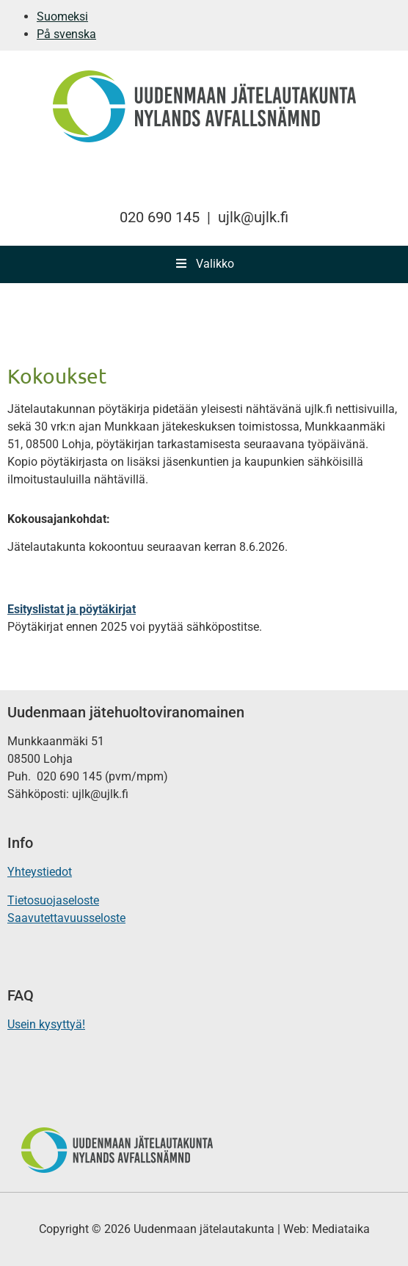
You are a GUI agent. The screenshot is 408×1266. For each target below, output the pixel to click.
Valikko (204, 264)
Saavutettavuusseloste (66, 918)
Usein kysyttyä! (46, 1024)
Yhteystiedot (39, 872)
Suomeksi (62, 16)
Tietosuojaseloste (53, 900)
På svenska (66, 34)
